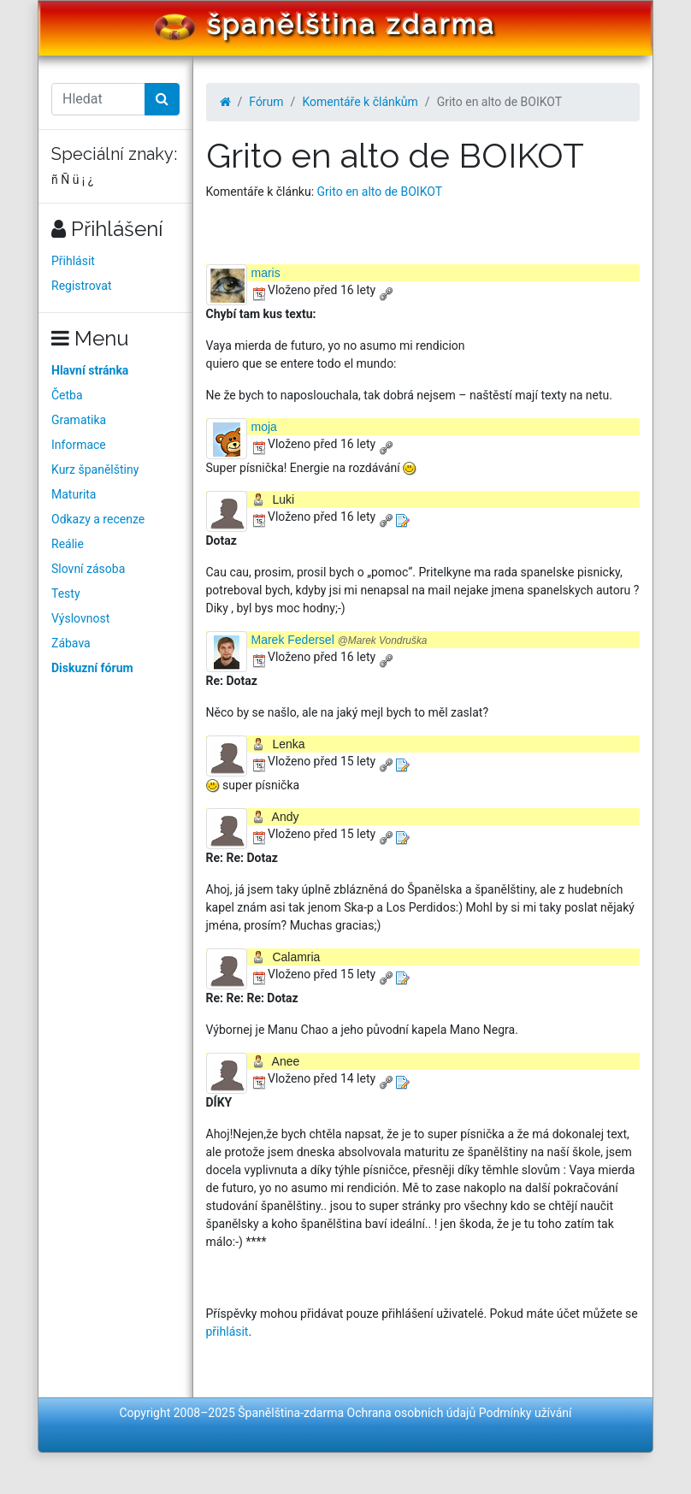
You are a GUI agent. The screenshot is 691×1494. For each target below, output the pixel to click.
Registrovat (81, 285)
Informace (78, 445)
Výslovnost (80, 618)
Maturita (73, 494)
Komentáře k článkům (359, 102)
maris (266, 273)
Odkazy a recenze (98, 519)
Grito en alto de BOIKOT (379, 191)
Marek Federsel (339, 640)
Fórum (266, 102)
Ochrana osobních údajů (411, 1413)
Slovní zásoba (88, 569)
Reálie (67, 544)
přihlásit (227, 1331)
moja (264, 427)
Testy (65, 593)
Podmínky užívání (525, 1413)
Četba (67, 395)
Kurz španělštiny (95, 469)
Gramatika (78, 420)
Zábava (71, 643)
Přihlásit (73, 261)
